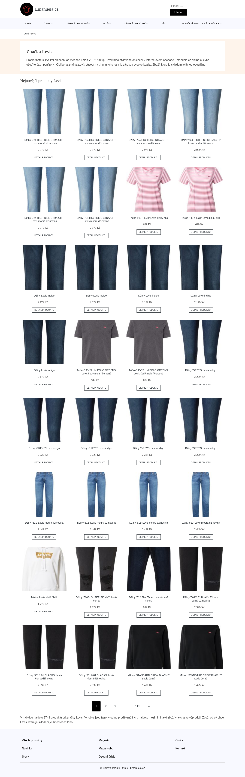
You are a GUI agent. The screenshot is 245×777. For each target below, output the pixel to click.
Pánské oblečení (135, 23)
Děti (163, 23)
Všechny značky (32, 740)
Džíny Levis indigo (44, 295)
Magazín (104, 740)
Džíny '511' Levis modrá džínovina (44, 522)
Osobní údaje (107, 756)
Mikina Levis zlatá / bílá (44, 597)
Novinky (27, 748)
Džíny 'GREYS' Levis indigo (200, 370)
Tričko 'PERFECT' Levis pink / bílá (148, 217)
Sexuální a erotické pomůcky (200, 23)
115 (137, 706)
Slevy (25, 756)
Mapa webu (106, 748)
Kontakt (180, 748)
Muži (106, 23)
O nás (179, 740)
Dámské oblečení (76, 23)
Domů (27, 23)
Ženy (47, 23)
